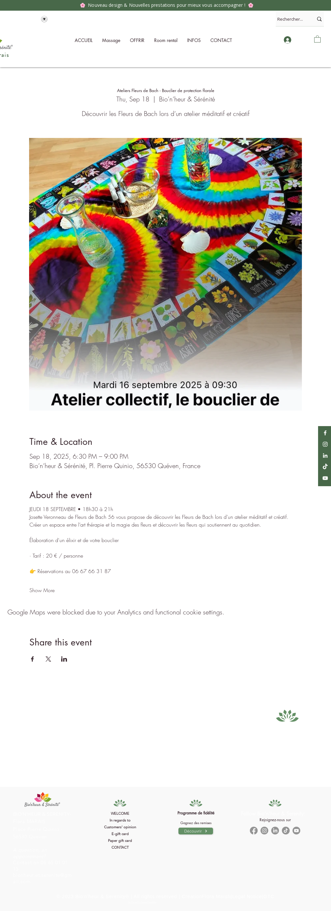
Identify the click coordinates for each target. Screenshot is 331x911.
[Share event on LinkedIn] (64, 659)
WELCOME (120, 813)
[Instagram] (325, 444)
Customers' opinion (120, 827)
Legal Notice (247, 896)
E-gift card (120, 834)
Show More (42, 590)
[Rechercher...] (290, 19)
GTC (268, 896)
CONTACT (120, 847)
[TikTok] (325, 467)
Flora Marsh (216, 896)
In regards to (120, 820)
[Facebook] (325, 433)
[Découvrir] (195, 831)
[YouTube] (325, 478)
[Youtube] (296, 830)
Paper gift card (120, 840)
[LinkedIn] (325, 455)
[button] (194, 40)
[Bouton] (42, 824)
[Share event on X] (48, 659)
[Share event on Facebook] (32, 659)
